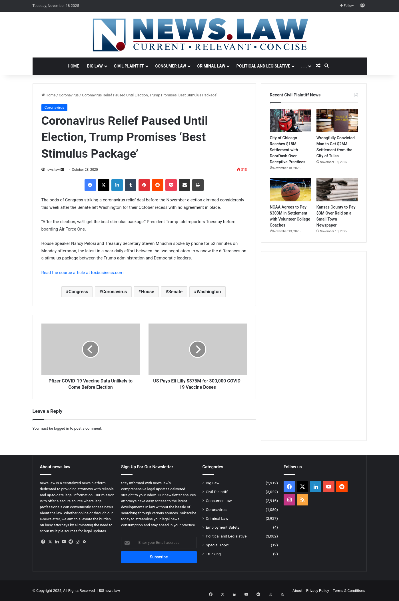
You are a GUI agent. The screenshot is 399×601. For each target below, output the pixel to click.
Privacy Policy (317, 590)
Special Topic (217, 545)
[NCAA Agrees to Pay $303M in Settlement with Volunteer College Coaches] (290, 190)
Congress (78, 291)
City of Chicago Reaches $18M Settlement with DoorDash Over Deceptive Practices (288, 150)
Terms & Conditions (349, 590)
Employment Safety (223, 527)
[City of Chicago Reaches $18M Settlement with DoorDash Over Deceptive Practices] (290, 120)
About (297, 590)
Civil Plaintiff (129, 66)
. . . (304, 66)
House (147, 291)
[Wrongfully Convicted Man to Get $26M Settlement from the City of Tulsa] (337, 120)
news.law (53, 170)
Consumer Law (170, 66)
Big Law (95, 66)
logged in (61, 428)
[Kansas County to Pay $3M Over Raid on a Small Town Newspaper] (337, 190)
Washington (209, 291)
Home (73, 66)
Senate (175, 291)
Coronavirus (69, 95)
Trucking (213, 554)
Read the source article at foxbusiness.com (82, 272)
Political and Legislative (263, 66)
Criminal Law (211, 66)
